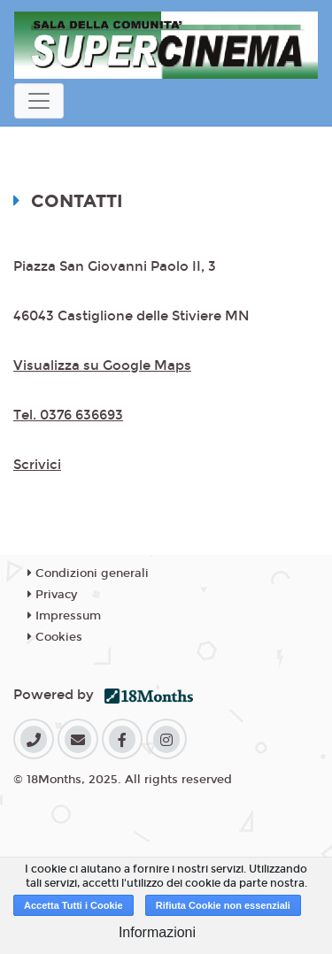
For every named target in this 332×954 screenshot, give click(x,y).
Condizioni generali (88, 573)
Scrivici (37, 465)
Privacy (52, 595)
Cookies (54, 637)
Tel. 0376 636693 (68, 415)
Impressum (64, 616)
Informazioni (157, 932)
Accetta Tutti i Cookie (73, 905)
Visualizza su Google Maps (102, 365)
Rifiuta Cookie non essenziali (223, 905)
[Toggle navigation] (39, 101)
